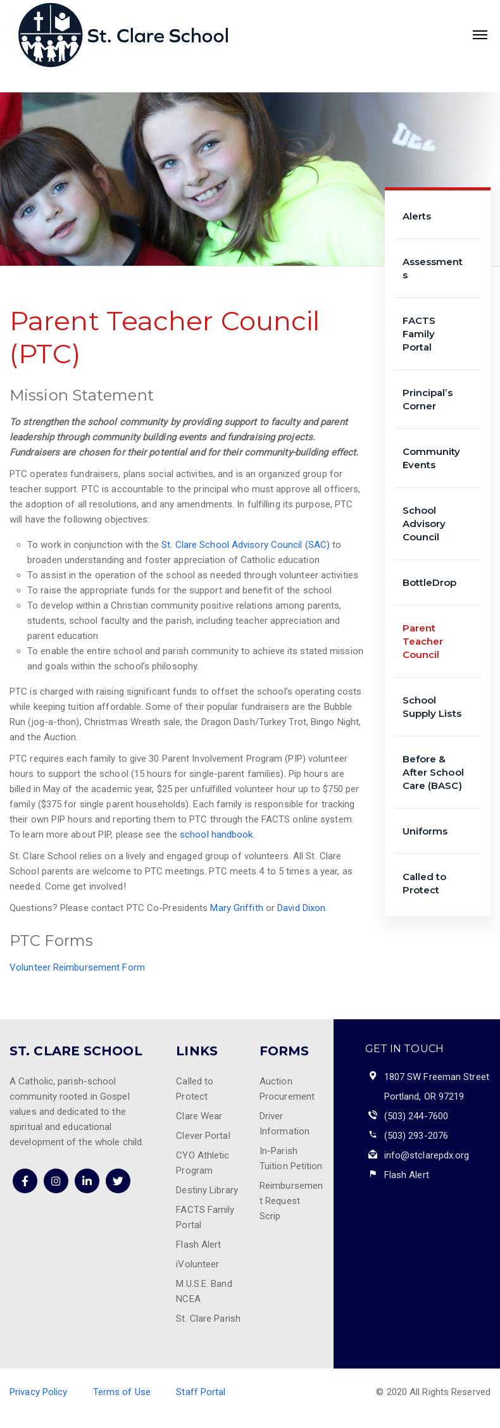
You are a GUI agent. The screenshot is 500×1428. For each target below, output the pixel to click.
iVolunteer (197, 1264)
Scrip (270, 1216)
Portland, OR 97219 (424, 1096)
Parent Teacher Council (423, 641)
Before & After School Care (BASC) (433, 772)
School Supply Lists (432, 706)
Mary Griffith (236, 908)
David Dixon (301, 908)
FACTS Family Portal (419, 333)
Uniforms (425, 831)
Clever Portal (203, 1135)
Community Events (432, 458)
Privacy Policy (38, 1392)
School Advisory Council (424, 523)
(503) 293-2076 (416, 1135)
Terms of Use (122, 1392)
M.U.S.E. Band (204, 1283)
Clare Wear (199, 1116)
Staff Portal (200, 1392)
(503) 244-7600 (416, 1116)
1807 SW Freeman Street (436, 1077)
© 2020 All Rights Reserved (433, 1392)
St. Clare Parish (208, 1318)
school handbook (216, 834)
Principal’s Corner (428, 399)
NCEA (188, 1299)
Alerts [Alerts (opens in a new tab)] (417, 216)
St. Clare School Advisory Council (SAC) (245, 544)
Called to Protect (425, 883)
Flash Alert (198, 1244)
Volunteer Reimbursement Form (77, 967)
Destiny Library (207, 1190)
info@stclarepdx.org (427, 1155)
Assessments (433, 268)
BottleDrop (430, 582)
